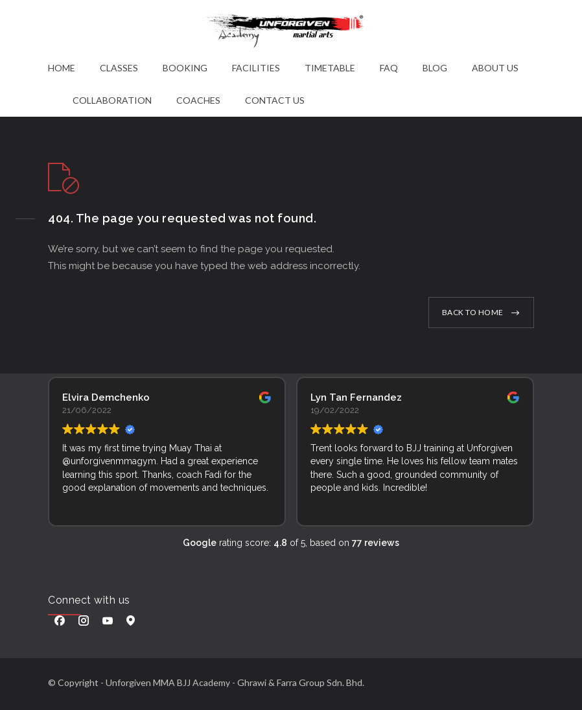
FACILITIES (256, 67)
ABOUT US (495, 67)
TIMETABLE (330, 67)
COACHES (198, 100)
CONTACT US (275, 100)
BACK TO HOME (473, 312)
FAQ (389, 67)
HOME (61, 67)
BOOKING (185, 67)
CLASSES (119, 67)
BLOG (435, 67)
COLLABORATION (112, 100)
